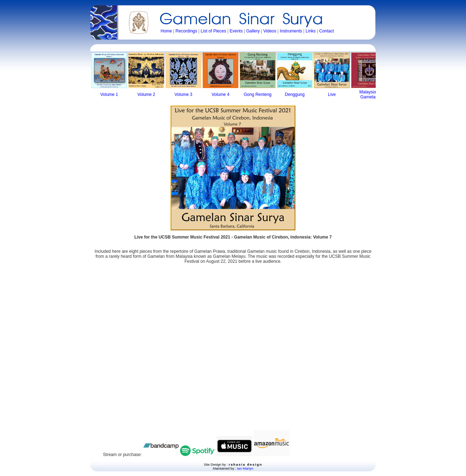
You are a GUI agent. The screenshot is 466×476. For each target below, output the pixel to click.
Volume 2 (146, 94)
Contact (326, 31)
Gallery (253, 31)
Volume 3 (183, 94)
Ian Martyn (245, 468)
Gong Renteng (258, 94)
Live (332, 94)
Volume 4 (220, 94)
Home (166, 31)
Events (236, 31)
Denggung (294, 94)
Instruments (291, 31)
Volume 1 (109, 94)
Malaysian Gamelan (369, 94)
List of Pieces (213, 31)
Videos (269, 31)
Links (311, 31)
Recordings (186, 31)
